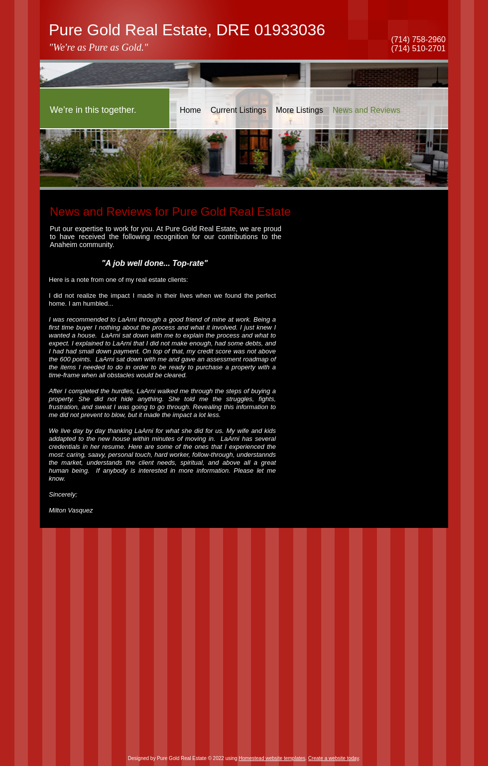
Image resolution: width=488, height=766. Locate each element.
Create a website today (333, 758)
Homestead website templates (272, 758)
